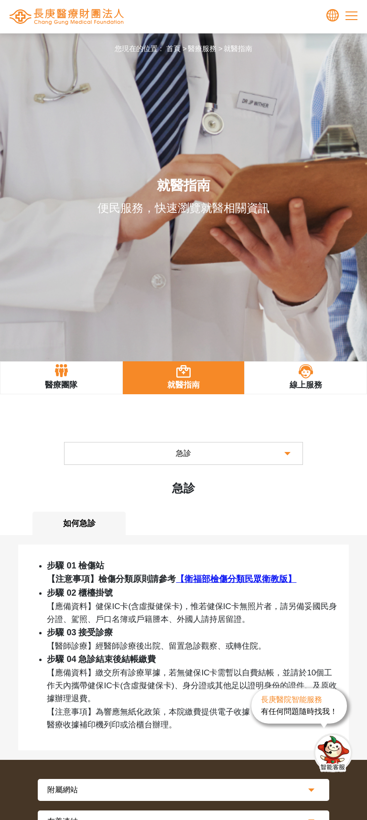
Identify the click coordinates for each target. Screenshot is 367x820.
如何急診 (79, 523)
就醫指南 (238, 48)
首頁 (173, 48)
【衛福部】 (236, 579)
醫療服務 (202, 48)
